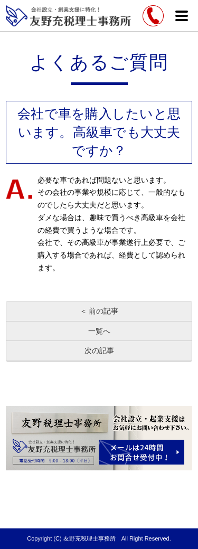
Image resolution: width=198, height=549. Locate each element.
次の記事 (99, 350)
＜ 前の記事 (99, 311)
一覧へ (99, 331)
